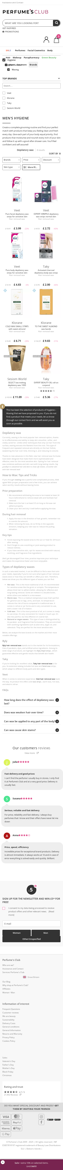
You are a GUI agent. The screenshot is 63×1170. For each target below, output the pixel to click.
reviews (31, 748)
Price (31, 159)
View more (32, 753)
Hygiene (10, 64)
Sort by (55, 153)
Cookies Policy (8, 1041)
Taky (6, 103)
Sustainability (8, 1019)
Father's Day (8, 1064)
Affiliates (6, 988)
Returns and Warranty (12, 1033)
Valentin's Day (8, 1061)
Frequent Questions (11, 1009)
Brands (33, 64)
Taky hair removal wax (42, 663)
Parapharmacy (31, 57)
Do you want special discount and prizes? (31, 1107)
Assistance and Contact (12, 2)
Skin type (11, 167)
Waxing (13, 69)
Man (45, 932)
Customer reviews (10, 1012)
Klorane (8, 98)
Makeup (17, 57)
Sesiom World (11, 108)
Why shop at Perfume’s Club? (15, 985)
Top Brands (31, 78)
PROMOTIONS (10, 31)
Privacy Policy (8, 1037)
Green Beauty (49, 57)
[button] (31, 977)
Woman (17, 932)
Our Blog (6, 981)
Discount (51, 159)
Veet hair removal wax (45, 679)
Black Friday (7, 1071)
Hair (8, 57)
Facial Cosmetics (36, 50)
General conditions (10, 1026)
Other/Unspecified (31, 939)
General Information (11, 1030)
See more (22, 64)
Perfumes (20, 50)
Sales (4, 1057)
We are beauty (9, 1016)
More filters (31, 167)
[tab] (31, 78)
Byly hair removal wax (11, 645)
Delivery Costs (8, 1023)
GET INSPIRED (9, 28)
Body (49, 50)
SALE (8, 50)
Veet (6, 93)
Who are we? (8, 965)
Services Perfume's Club (13, 972)
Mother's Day (8, 1068)
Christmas (7, 1075)
